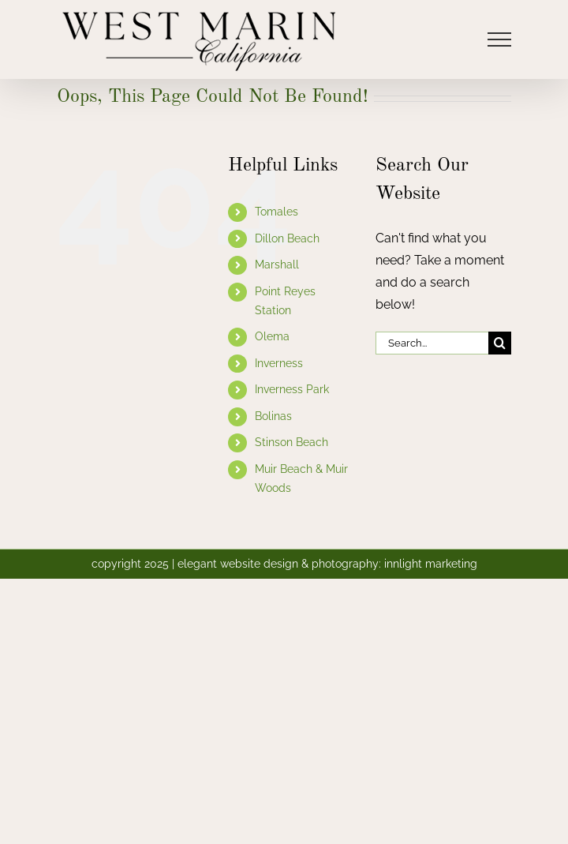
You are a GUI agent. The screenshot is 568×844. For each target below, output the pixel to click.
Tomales (276, 211)
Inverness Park (292, 389)
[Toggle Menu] (499, 39)
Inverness (279, 363)
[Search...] (432, 343)
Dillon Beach (287, 238)
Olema (272, 336)
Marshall (277, 264)
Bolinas (273, 416)
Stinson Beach (291, 442)
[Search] (499, 343)
